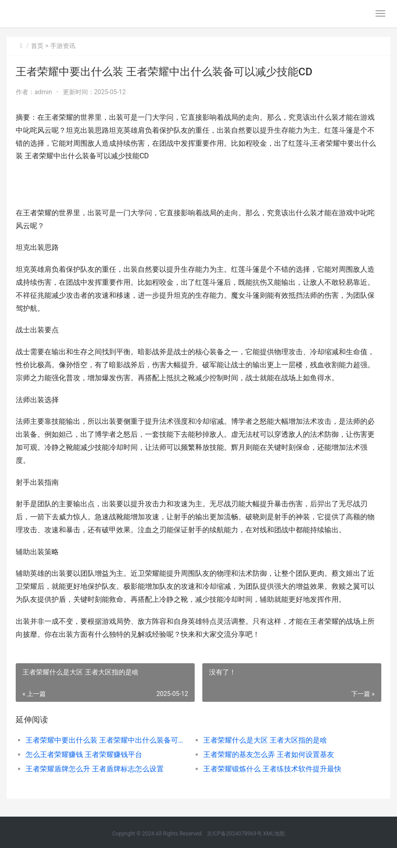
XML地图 (274, 834)
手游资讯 (62, 45)
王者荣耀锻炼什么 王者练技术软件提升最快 (272, 769)
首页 (37, 45)
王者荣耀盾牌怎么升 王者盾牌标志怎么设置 (95, 769)
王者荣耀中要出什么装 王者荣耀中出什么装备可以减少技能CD (105, 740)
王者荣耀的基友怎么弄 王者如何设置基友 (268, 754)
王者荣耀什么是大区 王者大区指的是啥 (265, 740)
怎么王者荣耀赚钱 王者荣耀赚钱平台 (84, 754)
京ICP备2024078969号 (234, 834)
